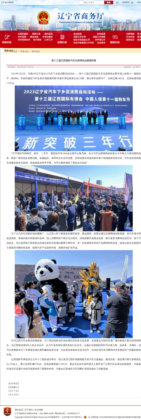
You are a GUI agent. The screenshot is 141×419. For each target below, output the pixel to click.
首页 (15, 51)
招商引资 (36, 34)
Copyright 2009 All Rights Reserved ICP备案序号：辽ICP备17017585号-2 (48, 417)
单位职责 (77, 34)
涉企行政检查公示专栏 (83, 42)
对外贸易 (22, 37)
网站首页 (19, 410)
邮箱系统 (125, 2)
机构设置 (101, 34)
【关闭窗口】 (13, 387)
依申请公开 (100, 40)
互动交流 (130, 37)
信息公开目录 (79, 37)
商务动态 (25, 51)
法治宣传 (101, 42)
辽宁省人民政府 (7, 2)
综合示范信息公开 (81, 40)
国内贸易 (48, 34)
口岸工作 (48, 40)
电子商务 (37, 40)
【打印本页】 (13, 383)
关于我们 (29, 410)
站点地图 (39, 410)
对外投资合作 (24, 40)
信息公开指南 (99, 37)
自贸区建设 (23, 34)
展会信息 (34, 37)
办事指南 (130, 34)
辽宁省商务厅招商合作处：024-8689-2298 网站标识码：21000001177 (47, 413)
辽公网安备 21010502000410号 (100, 417)
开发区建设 (47, 37)
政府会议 (130, 40)
